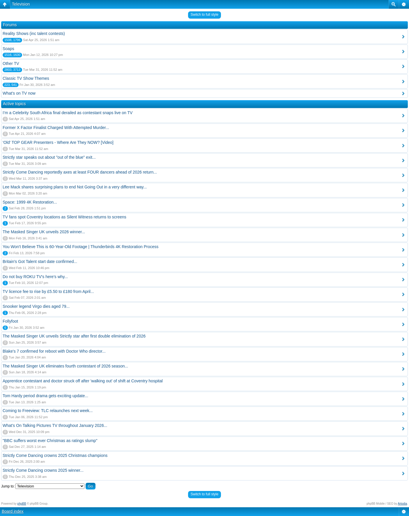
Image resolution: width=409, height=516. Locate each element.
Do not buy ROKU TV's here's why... (35, 276)
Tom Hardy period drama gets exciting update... (45, 395)
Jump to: (8, 486)
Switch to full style (204, 15)
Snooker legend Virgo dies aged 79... (36, 306)
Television (21, 4)
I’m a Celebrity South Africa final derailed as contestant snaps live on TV (67, 112)
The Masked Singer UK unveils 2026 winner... (44, 231)
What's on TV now (19, 93)
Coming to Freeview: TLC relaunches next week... (48, 410)
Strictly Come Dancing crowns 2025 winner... (43, 470)
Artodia (402, 503)
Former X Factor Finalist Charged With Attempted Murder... (56, 127)
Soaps (8, 48)
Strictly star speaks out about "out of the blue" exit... (49, 157)
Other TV (11, 63)
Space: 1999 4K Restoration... (30, 202)
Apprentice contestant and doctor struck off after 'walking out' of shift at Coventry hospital (83, 381)
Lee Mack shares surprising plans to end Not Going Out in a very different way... (75, 187)
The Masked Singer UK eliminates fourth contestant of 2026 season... (65, 366)
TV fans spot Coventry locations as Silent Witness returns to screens (64, 217)
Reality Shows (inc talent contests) (34, 33)
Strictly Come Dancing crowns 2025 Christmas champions (55, 455)
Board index (13, 511)
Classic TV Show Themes (26, 78)
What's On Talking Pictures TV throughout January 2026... (55, 425)
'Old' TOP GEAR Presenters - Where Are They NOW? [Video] (58, 142)
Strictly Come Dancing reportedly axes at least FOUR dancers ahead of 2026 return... (80, 172)
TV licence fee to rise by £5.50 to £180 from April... (48, 291)
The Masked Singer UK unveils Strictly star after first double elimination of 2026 (74, 336)
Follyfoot (10, 321)
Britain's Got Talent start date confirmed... (40, 261)
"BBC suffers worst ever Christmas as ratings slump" (50, 440)
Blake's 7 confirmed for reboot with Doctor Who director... (54, 351)
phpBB (21, 503)
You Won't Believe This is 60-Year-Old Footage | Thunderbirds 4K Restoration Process (80, 246)
